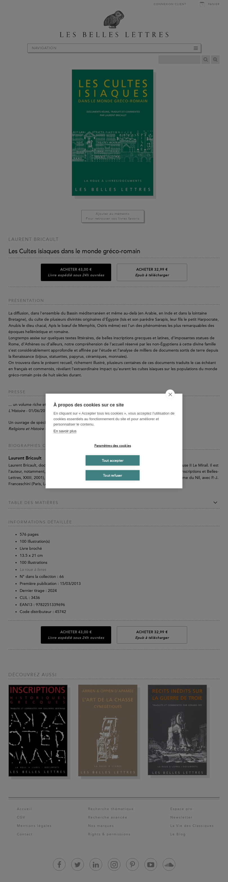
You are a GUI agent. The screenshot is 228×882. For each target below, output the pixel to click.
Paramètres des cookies (112, 445)
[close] (170, 394)
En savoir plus (65, 431)
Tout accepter (113, 460)
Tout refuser (112, 475)
